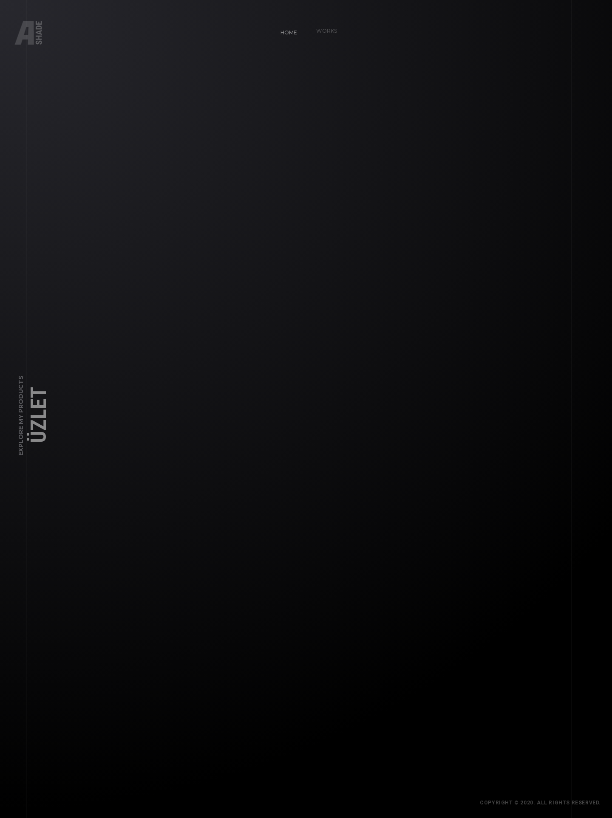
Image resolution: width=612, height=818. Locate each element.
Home (285, 28)
